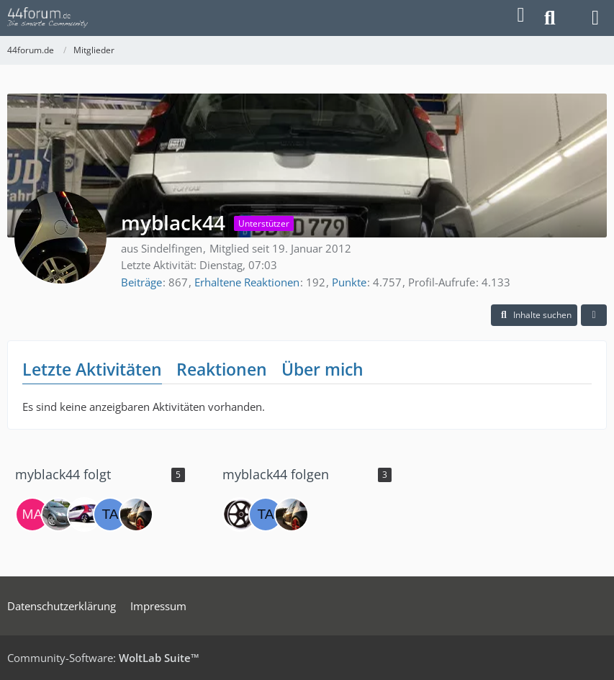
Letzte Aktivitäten (92, 369)
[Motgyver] (58, 514)
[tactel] (110, 514)
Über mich (322, 369)
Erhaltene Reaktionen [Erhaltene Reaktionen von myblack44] (246, 282)
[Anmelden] (521, 15)
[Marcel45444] (32, 514)
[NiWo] (239, 514)
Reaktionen (221, 369)
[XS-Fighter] (84, 514)
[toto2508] (136, 514)
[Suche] (549, 18)
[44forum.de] (47, 18)
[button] (534, 315)
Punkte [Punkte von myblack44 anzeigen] (349, 282)
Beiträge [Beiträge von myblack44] (141, 282)
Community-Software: (103, 657)
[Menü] (595, 18)
